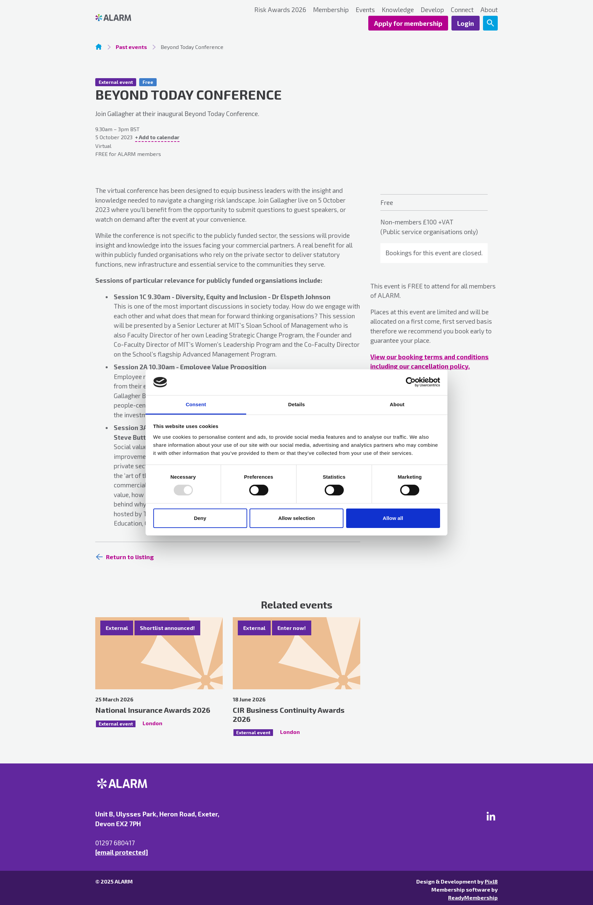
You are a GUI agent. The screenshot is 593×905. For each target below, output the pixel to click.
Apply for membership (408, 23)
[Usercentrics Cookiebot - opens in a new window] (410, 382)
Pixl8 (491, 881)
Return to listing (130, 557)
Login (465, 23)
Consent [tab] (196, 404)
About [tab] (397, 404)
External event (116, 82)
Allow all (393, 518)
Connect (462, 9)
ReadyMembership (473, 897)
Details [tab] (296, 404)
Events (365, 9)
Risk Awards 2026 (280, 9)
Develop (432, 9)
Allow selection (296, 518)
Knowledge (398, 9)
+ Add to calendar (157, 137)
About (489, 9)
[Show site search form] (490, 23)
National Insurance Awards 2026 (152, 709)
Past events (131, 47)
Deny (200, 518)
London (152, 723)
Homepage (98, 46)
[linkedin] (491, 816)
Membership (331, 9)
